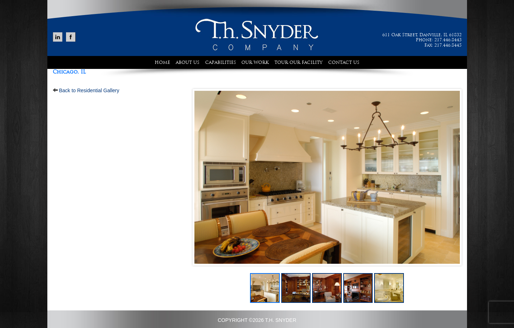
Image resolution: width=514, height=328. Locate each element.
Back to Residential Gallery (89, 90)
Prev (202, 177)
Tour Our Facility (298, 62)
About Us (187, 62)
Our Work (255, 62)
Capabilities (220, 62)
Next (452, 177)
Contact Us (343, 62)
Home (162, 62)
